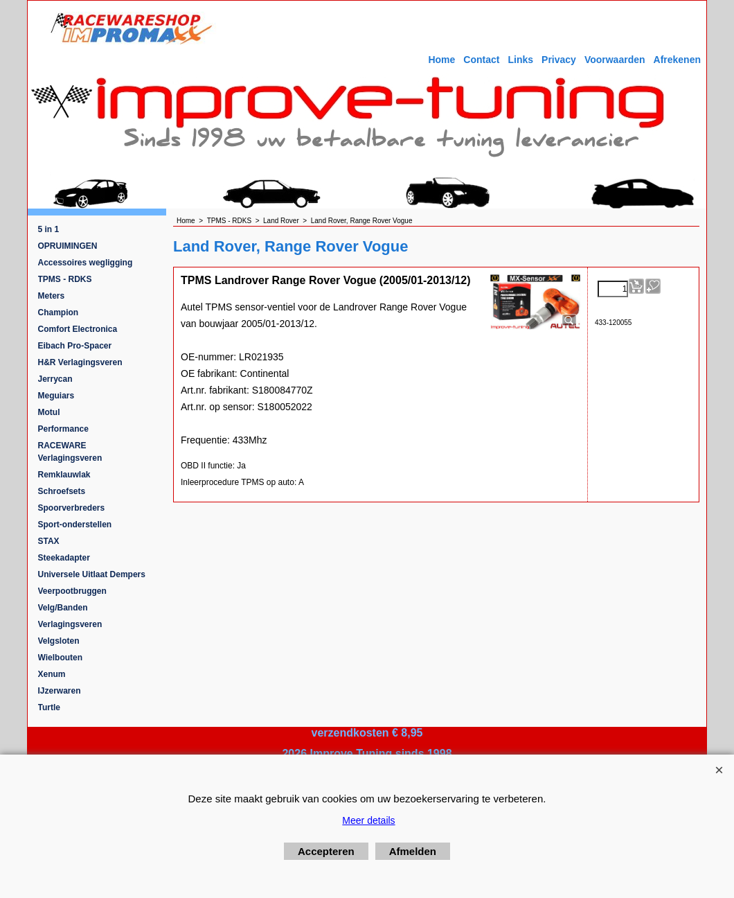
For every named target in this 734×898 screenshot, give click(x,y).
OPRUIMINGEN (68, 246)
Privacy (558, 59)
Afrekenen (677, 59)
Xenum (52, 674)
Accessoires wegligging (85, 262)
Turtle (49, 707)
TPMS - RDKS (65, 279)
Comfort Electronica (78, 329)
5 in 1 (49, 229)
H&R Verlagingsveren (80, 362)
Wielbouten (60, 657)
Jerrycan (55, 379)
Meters (51, 296)
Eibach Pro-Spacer (75, 346)
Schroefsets (62, 491)
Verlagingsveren (70, 624)
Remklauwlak (64, 474)
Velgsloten (59, 641)
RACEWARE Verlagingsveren (70, 452)
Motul (49, 412)
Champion (58, 312)
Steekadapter (64, 558)
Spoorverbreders (71, 508)
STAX (49, 541)
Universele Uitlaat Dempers (91, 574)
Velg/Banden (63, 608)
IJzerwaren (59, 691)
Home (441, 59)
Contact (481, 59)
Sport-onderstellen (75, 524)
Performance (63, 429)
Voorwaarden (614, 59)
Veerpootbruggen (72, 591)
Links (520, 59)
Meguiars (56, 395)
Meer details (368, 820)
